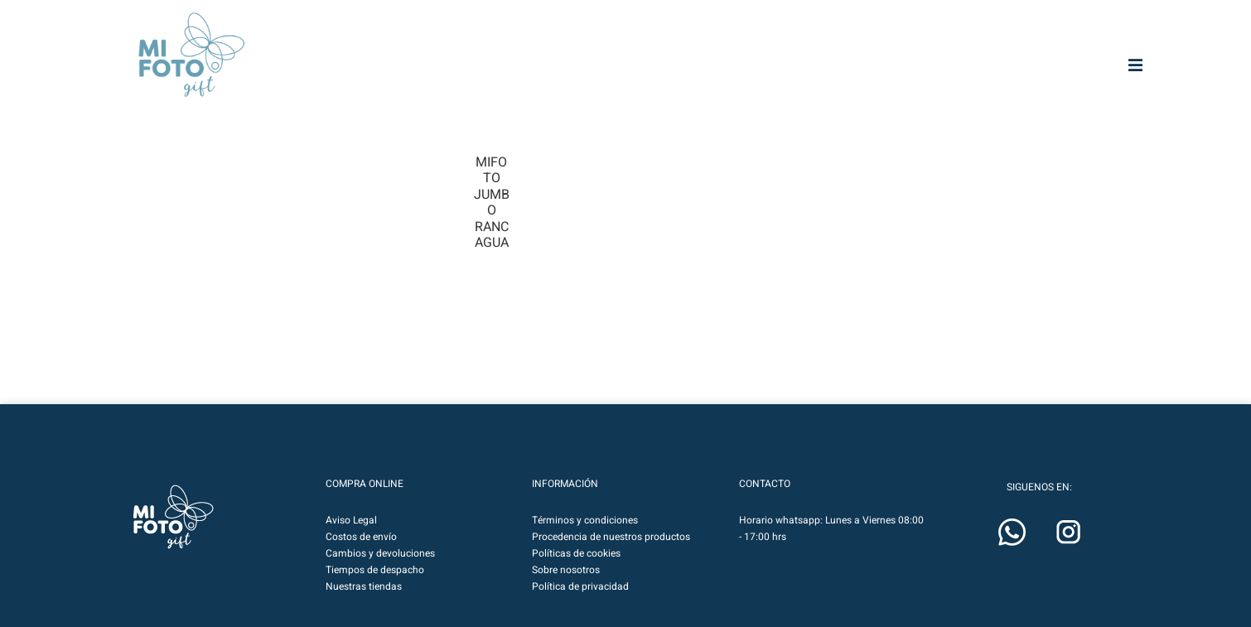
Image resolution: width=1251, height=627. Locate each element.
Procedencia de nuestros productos (611, 536)
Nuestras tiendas (364, 586)
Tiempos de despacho (375, 569)
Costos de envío (361, 536)
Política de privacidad (580, 586)
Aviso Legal (351, 520)
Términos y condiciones (585, 520)
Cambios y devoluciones (380, 553)
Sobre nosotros (566, 569)
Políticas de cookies (576, 553)
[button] (173, 517)
